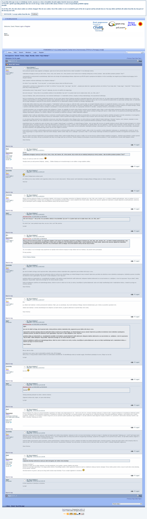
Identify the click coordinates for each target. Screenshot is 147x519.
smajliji (102, 50)
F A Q (54, 50)
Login (21, 26)
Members (28, 52)
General (17, 55)
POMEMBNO (48, 50)
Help (15, 52)
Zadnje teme (72, 50)
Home (10, 52)
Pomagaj (95, 50)
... (15, 61)
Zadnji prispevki (62, 50)
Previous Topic (131, 58)
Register (27, 26)
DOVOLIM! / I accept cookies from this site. (17, 14)
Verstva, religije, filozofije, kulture (29, 55)
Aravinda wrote (27, 216)
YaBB (63, 510)
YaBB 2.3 (82, 509)
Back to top (9, 146)
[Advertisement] (73, 42)
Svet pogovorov (9, 55)
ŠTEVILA (89, 50)
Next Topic (138, 58)
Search (21, 52)
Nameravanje (81, 50)
